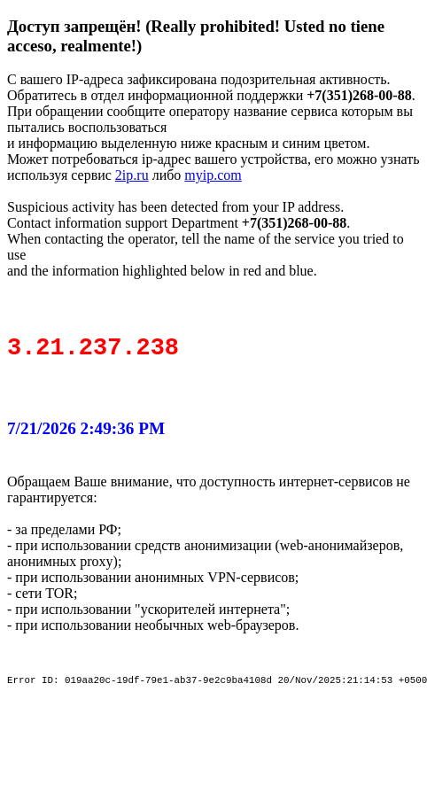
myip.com (212, 175)
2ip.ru (132, 175)
